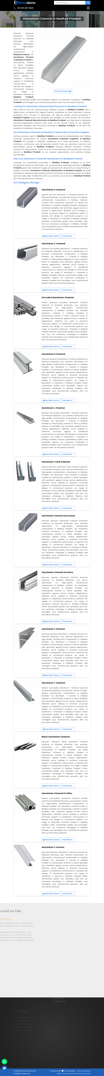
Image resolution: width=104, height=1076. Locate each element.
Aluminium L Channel (53, 408)
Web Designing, (84, 1071)
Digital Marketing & (65, 1073)
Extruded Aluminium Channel (58, 297)
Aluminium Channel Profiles (57, 793)
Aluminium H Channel (53, 354)
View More (68, 236)
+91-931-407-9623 (23, 8)
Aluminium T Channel (53, 683)
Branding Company (82, 1073)
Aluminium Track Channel (56, 462)
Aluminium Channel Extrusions (58, 515)
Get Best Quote (51, 236)
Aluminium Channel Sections (57, 572)
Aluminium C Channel (53, 243)
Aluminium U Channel (53, 189)
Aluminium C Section (53, 847)
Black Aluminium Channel (56, 736)
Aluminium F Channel (53, 629)
